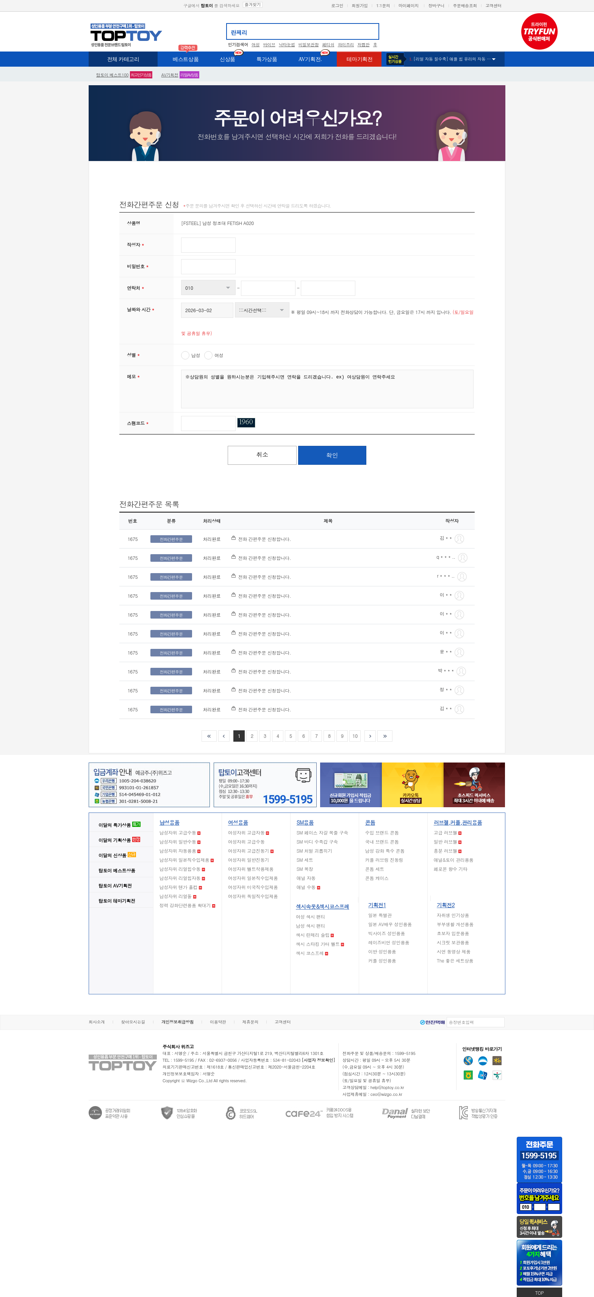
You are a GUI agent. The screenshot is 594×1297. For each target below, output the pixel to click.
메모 (133, 376)
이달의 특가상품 (119, 825)
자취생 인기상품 (453, 915)
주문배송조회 (465, 5)
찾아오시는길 (133, 1022)
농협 (468, 1075)
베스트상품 (116, 870)
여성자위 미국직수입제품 (253, 887)
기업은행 (482, 1075)
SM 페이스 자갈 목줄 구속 (322, 832)
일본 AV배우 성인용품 (390, 924)
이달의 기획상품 (119, 840)
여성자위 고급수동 (246, 841)
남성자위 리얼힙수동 (182, 869)
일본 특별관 (380, 915)
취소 (262, 454)
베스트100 (112, 75)
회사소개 (97, 1022)
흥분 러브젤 (448, 850)
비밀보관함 (309, 44)
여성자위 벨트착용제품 (251, 869)
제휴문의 (250, 1022)
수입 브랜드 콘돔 (382, 832)
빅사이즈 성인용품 (386, 933)
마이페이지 (409, 5)
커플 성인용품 (382, 960)
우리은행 (483, 1061)
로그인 (337, 5)
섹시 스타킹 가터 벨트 (320, 944)
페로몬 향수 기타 (450, 869)
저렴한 (364, 44)
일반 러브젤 (448, 841)
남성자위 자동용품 (179, 850)
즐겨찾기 (253, 4)
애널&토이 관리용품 (454, 859)
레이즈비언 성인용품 (388, 942)
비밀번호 (137, 266)
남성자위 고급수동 (179, 832)
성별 (133, 355)
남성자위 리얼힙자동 (182, 878)
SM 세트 (305, 859)
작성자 (135, 244)
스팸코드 (137, 423)
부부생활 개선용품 (455, 924)
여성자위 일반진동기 (248, 859)
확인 (332, 455)
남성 (195, 355)
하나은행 (497, 1075)
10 (354, 736)
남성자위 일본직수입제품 (186, 859)
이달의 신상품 (117, 855)
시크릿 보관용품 (453, 942)
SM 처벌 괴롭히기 (314, 850)
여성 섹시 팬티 (310, 916)
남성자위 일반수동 (179, 841)
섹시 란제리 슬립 (315, 934)
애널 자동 (306, 878)
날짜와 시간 (140, 309)
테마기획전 (116, 900)
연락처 (135, 287)
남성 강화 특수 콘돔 (385, 850)
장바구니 (436, 5)
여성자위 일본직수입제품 (253, 878)
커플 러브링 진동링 (384, 859)
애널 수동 (308, 887)
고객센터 (493, 5)
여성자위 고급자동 (248, 832)
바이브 (269, 44)
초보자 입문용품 (453, 933)
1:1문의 (383, 5)
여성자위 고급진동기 (251, 850)
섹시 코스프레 (312, 953)
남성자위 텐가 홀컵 (180, 887)
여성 (255, 44)
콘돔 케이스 (377, 878)
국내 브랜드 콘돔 (382, 841)
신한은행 (468, 1060)
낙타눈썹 (287, 44)
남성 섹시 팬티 (310, 925)
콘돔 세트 (374, 869)
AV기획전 (169, 75)
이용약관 (218, 1022)
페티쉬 (328, 44)
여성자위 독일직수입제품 (253, 896)
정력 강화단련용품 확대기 (187, 905)
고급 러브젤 (448, 832)
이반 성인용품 (382, 951)
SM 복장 (305, 869)
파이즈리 (346, 44)
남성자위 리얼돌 (177, 896)
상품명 (133, 223)
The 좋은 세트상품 (455, 960)
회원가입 (360, 5)
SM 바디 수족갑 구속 (317, 841)
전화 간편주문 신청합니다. (264, 539)
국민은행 (497, 1060)
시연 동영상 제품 (454, 951)
